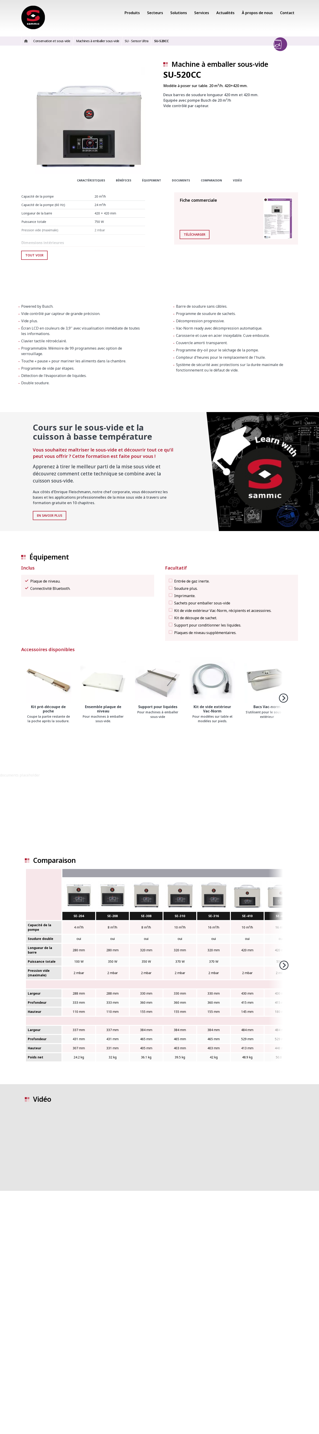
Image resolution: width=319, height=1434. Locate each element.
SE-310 (180, 916)
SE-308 (146, 916)
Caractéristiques (91, 180)
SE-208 (112, 916)
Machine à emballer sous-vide (219, 64)
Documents (181, 180)
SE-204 (79, 916)
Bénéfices (123, 180)
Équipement (151, 180)
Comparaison (211, 180)
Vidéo (237, 180)
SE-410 (247, 916)
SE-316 (213, 916)
